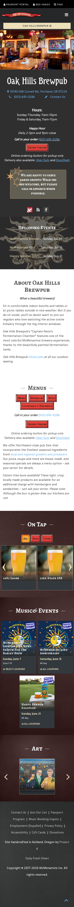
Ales (35, 538)
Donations (57, 832)
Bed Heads (41, 4)
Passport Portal (16, 4)
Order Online (37, 147)
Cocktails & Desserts (37, 406)
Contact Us (55, 96)
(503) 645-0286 (22, 96)
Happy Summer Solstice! (26, 256)
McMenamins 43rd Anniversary (31, 247)
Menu (21, 398)
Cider (47, 538)
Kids (51, 398)
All (25, 538)
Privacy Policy (53, 825)
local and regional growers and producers (39, 454)
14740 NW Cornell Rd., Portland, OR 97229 (37, 91)
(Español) (35, 825)
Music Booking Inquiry (44, 819)
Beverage (36, 398)
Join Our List (38, 812)
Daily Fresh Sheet (37, 858)
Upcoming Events (37, 227)
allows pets (36, 356)
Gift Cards (39, 832)
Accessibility (19, 832)
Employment (19, 825)
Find (58, 4)
